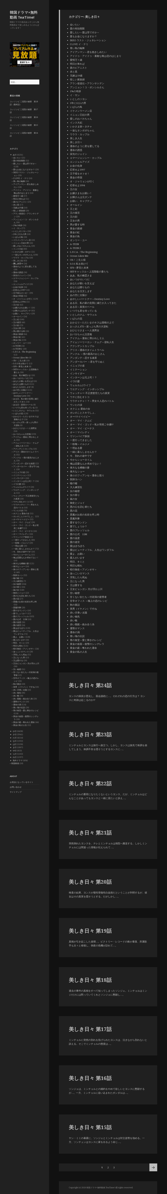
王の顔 (16, 325)
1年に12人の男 (19, 234)
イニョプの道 (19, 472)
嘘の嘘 (16, 578)
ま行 (15, 747)
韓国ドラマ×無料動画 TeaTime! (24, 15)
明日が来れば (19, 198)
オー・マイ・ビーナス (23, 531)
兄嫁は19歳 (18, 207)
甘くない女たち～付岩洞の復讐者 (88, 596)
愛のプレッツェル (21, 616)
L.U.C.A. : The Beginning (24, 351)
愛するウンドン (20, 610)
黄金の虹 (17, 337)
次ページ (153, 1167)
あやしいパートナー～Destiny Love (23, 394)
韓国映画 (15, 763)
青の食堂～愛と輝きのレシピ (26, 710)
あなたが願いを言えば (23, 381)
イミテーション (20, 475)
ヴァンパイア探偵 (21, 537)
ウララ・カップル (21, 257)
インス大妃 (18, 248)
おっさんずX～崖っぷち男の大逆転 (89, 326)
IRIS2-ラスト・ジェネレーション (88, 40)
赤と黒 (16, 204)
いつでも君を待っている (24, 407)
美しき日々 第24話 (90, 685)
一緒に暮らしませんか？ (24, 548)
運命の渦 (17, 704)
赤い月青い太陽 (20, 689)
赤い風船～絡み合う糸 (23, 698)
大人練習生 (18, 581)
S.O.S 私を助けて (20, 363)
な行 (15, 741)
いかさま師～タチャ (22, 251)
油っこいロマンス (21, 651)
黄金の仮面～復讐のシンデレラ (87, 644)
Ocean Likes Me (21, 357)
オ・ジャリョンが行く (23, 298)
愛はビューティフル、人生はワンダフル (92, 549)
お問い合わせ (16, 787)
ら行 (15, 753)
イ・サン (17, 228)
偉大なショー (19, 566)
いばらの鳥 (18, 237)
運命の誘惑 (18, 272)
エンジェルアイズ (21, 284)
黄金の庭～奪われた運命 (24, 722)
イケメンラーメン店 (22, 240)
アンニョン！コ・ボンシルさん (87, 87)
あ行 (15, 154)
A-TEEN (17, 345)
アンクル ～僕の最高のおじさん (87, 353)
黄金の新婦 (18, 334)
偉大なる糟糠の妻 (21, 563)
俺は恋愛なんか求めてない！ (26, 557)
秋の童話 (17, 684)
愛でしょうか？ (20, 613)
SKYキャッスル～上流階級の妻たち (89, 271)
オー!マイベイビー (21, 519)
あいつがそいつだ (21, 378)
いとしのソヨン (20, 231)
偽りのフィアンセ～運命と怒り (87, 475)
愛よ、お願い (19, 637)
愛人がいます (19, 639)
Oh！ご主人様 (19, 360)
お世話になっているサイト (21, 782)
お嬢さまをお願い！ (22, 307)
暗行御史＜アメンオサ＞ (24, 648)
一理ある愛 (18, 545)
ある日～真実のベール (23, 404)
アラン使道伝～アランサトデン (87, 83)
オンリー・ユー (20, 343)
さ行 (15, 734)
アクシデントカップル (23, 448)
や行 (15, 750)
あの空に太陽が (20, 390)
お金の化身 (18, 287)
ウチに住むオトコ (21, 501)
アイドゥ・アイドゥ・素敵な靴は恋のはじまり (26, 191)
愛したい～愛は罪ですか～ (25, 163)
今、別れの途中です (22, 551)
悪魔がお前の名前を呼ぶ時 (25, 601)
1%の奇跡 (17, 225)
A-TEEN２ (18, 348)
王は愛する (18, 660)
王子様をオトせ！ (21, 293)
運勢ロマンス (19, 701)
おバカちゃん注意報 (22, 434)
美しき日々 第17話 (90, 1029)
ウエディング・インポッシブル (87, 389)
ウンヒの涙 (18, 510)
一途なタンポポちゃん (23, 254)
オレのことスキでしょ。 (24, 516)
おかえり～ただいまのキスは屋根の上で (92, 322)
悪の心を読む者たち (22, 595)
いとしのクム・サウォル (24, 410)
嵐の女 (16, 590)
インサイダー (19, 478)
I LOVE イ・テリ (20, 178)
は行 (15, 744)
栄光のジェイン (20, 275)
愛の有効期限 (19, 160)
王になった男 (19, 657)
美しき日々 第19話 (90, 930)
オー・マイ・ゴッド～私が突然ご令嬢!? (92, 424)
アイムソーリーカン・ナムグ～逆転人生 (92, 342)
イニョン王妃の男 (21, 243)
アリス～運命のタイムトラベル (87, 350)
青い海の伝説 (19, 707)
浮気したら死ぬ (20, 654)
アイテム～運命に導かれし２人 (87, 338)
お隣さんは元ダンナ (22, 310)
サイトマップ (16, 792)
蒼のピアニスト (20, 201)
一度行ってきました (22, 540)
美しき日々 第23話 (90, 734)
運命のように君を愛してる (25, 266)
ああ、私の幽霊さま (22, 375)
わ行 (15, 757)
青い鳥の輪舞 (19, 181)
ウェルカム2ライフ (21, 487)
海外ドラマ (18, 760)
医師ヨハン (18, 575)
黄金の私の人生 (20, 725)
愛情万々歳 (18, 196)
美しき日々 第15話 (90, 1127)
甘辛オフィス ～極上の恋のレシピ (88, 600)
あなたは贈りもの (21, 384)
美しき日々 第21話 (90, 832)
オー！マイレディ (21, 534)
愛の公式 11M (20, 619)
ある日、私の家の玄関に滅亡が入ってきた (93, 302)
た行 (15, 737)
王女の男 (17, 328)
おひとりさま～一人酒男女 (25, 428)
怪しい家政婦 (19, 210)
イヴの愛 (17, 484)
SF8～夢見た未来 (20, 366)
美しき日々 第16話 (90, 1078)
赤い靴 (16, 695)
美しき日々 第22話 (90, 783)
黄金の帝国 (18, 295)
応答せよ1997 (19, 290)
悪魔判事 (17, 607)
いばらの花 (18, 413)
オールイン (18, 316)
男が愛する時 (19, 331)
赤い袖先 (17, 692)
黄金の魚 (17, 340)
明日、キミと (19, 642)
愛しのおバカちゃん (22, 246)
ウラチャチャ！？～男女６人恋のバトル (92, 400)
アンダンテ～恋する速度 (24, 463)
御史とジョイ (19, 592)
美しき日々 (18, 263)
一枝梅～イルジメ (21, 542)
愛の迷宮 (17, 625)
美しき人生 (18, 260)
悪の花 (16, 598)
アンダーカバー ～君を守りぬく (87, 361)
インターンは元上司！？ (24, 481)
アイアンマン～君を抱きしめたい (88, 52)
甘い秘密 (17, 669)
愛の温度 (17, 622)
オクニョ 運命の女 (21, 513)
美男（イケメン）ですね (24, 687)
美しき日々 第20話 (90, 881)
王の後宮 (17, 322)
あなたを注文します (22, 387)
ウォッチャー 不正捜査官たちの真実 (90, 393)
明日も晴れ (18, 645)
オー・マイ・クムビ (22, 522)
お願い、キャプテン (22, 313)
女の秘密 (17, 584)
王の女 (16, 304)
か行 (15, 731)
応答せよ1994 (19, 301)
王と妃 (16, 319)
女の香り (17, 587)
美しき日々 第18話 (90, 979)
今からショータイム (22, 554)
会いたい (17, 157)
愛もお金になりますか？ (24, 169)
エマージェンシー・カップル (26, 278)
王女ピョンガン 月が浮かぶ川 (26, 663)
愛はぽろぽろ (19, 628)
